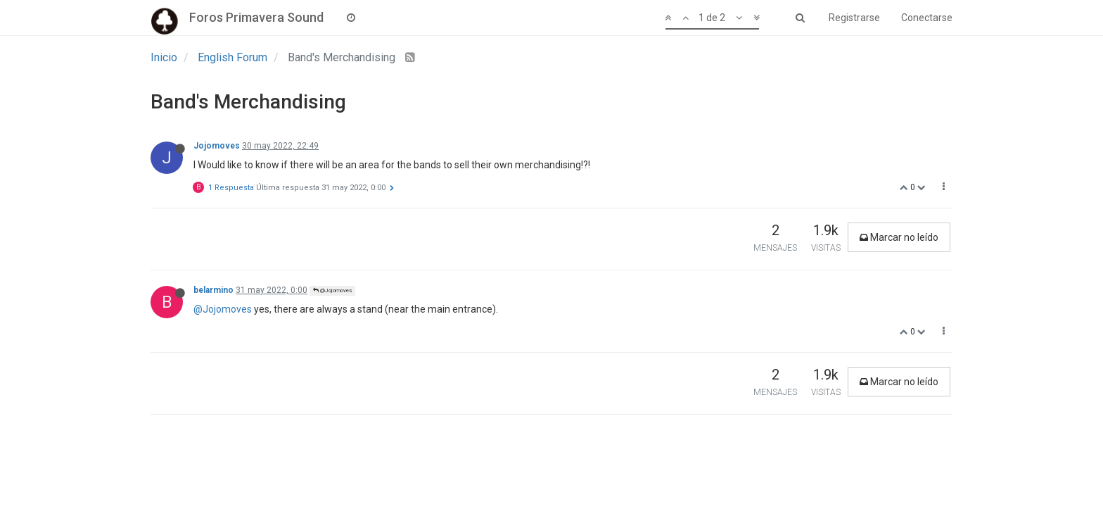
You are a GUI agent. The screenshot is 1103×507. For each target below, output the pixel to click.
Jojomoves (216, 146)
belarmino (213, 290)
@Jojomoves (332, 290)
